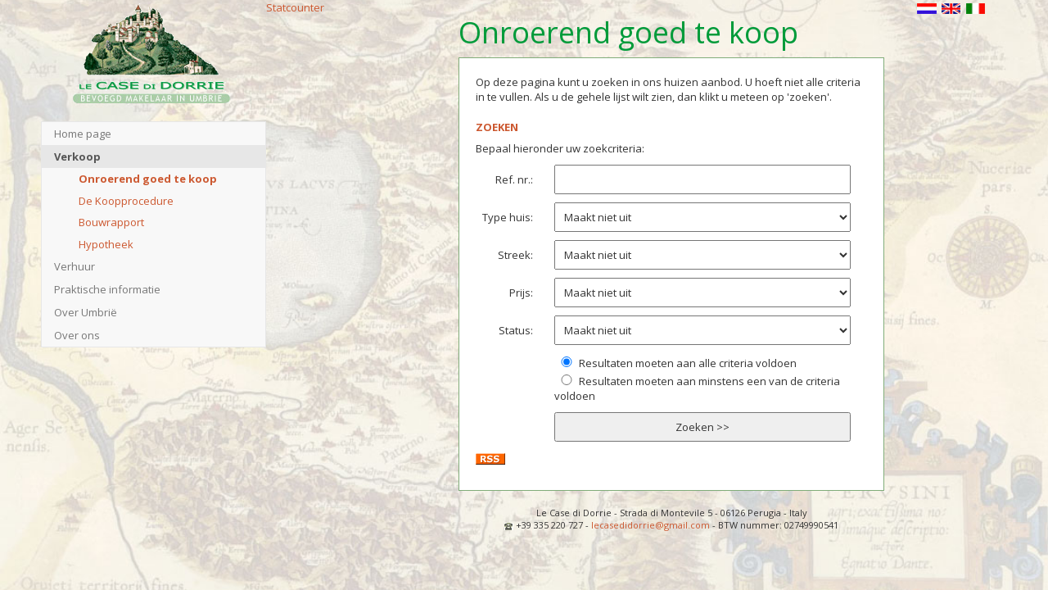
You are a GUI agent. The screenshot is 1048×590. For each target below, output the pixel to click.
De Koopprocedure (126, 200)
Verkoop (77, 156)
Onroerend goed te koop (148, 178)
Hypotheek (106, 244)
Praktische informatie (107, 289)
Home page (82, 133)
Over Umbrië (85, 312)
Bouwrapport (111, 222)
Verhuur (74, 266)
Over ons (77, 335)
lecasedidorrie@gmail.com (650, 525)
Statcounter (295, 7)
